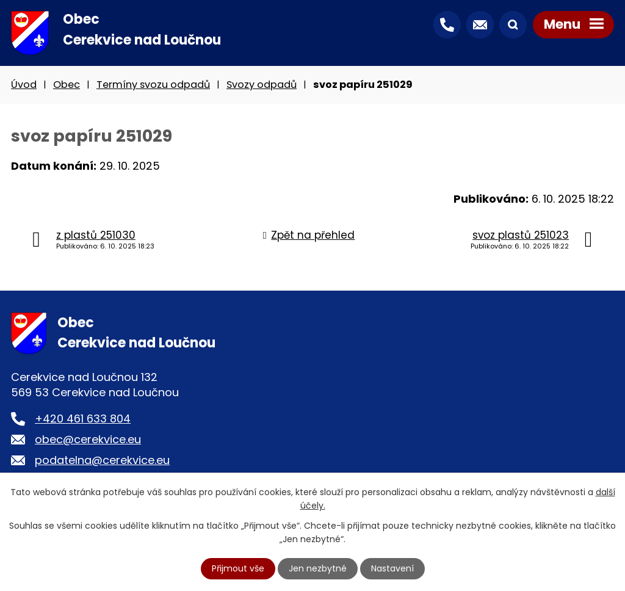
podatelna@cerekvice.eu (102, 460)
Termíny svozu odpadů (153, 85)
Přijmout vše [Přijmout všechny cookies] (238, 568)
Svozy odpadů (261, 85)
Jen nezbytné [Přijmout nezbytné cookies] (318, 568)
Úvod (24, 85)
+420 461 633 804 (83, 418)
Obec (66, 85)
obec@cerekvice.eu (88, 439)
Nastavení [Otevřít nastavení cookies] (392, 568)
